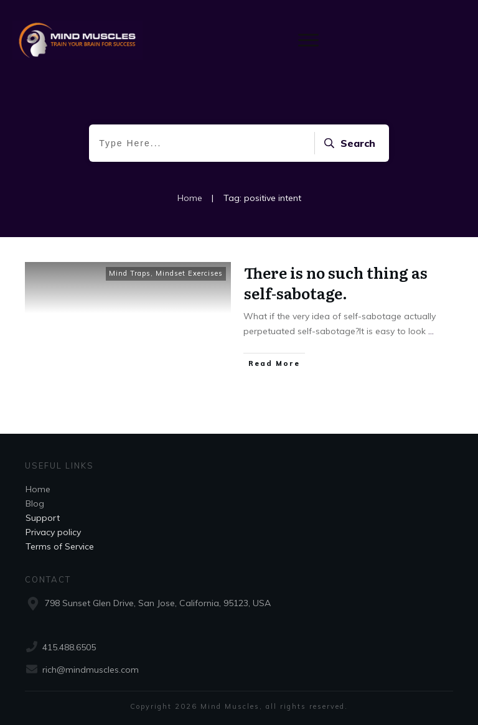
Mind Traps (130, 273)
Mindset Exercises (189, 273)
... (431, 331)
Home (38, 489)
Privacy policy (53, 532)
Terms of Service (60, 546)
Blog (35, 503)
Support (43, 517)
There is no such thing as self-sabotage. (336, 282)
